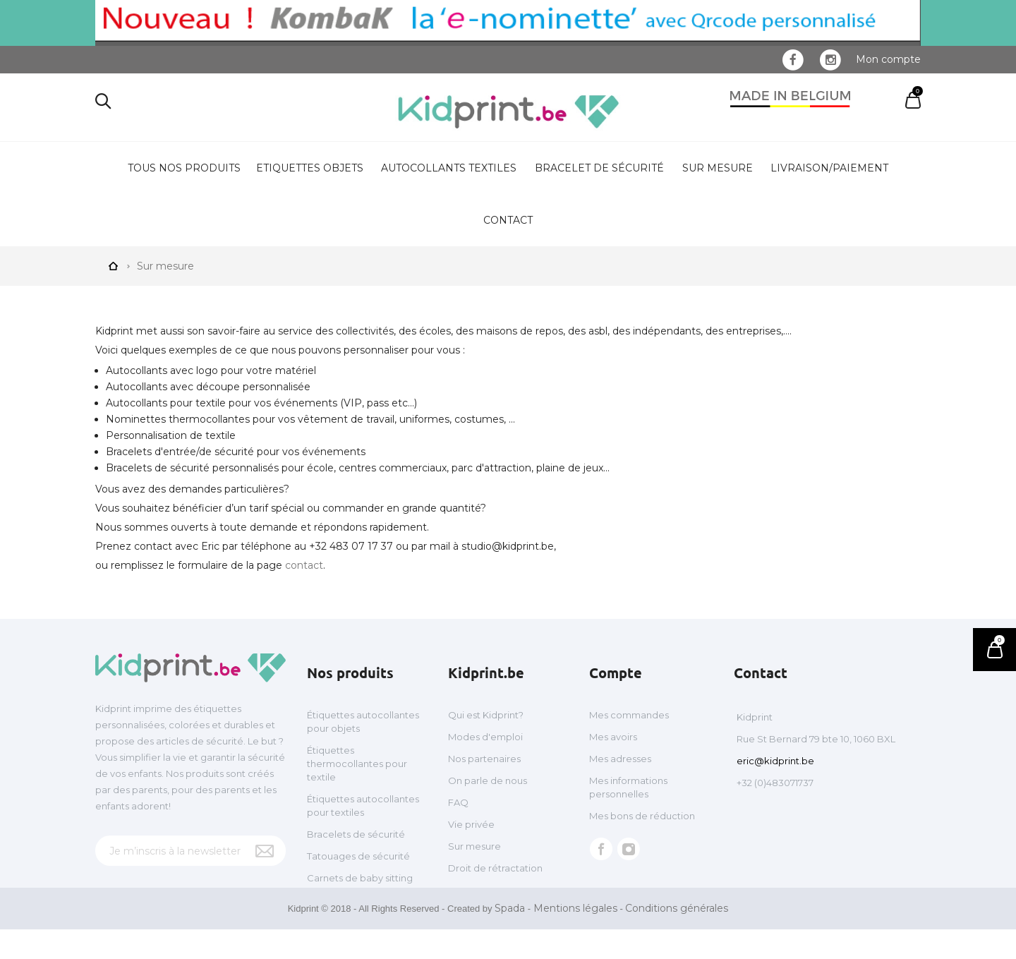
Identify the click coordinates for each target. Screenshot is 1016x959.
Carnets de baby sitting (360, 877)
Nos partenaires (484, 758)
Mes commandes (629, 714)
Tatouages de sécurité (358, 856)
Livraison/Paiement (829, 168)
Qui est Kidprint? (486, 714)
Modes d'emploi (485, 736)
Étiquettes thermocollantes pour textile (357, 763)
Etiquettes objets (309, 168)
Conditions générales (676, 937)
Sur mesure (717, 168)
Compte (615, 672)
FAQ (458, 802)
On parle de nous (487, 780)
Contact (508, 220)
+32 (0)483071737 (775, 782)
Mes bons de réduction (642, 815)
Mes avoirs (613, 736)
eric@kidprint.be (775, 760)
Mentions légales (575, 937)
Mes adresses (620, 758)
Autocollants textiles (448, 168)
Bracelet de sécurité (599, 168)
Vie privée (471, 824)
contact (304, 565)
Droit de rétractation (495, 868)
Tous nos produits (184, 168)
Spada (510, 937)
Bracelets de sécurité (356, 834)
